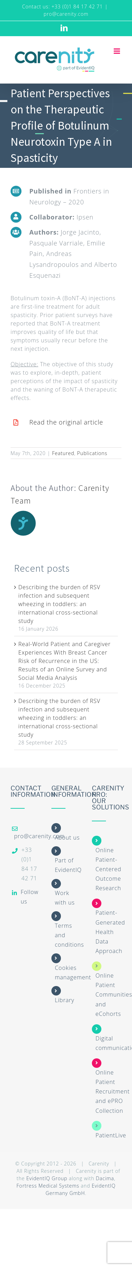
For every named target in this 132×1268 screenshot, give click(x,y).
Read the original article (66, 422)
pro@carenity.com (66, 14)
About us (67, 837)
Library (64, 1000)
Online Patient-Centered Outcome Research (108, 869)
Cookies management (73, 972)
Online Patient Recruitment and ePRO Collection (112, 1092)
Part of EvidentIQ (68, 865)
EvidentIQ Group (47, 1178)
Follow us (29, 896)
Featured (63, 453)
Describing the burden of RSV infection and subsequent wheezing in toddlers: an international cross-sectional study (59, 604)
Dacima (105, 1178)
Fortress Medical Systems (48, 1185)
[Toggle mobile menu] (117, 51)
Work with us (65, 897)
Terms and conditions (69, 935)
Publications (92, 453)
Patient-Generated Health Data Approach (110, 932)
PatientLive (110, 1135)
